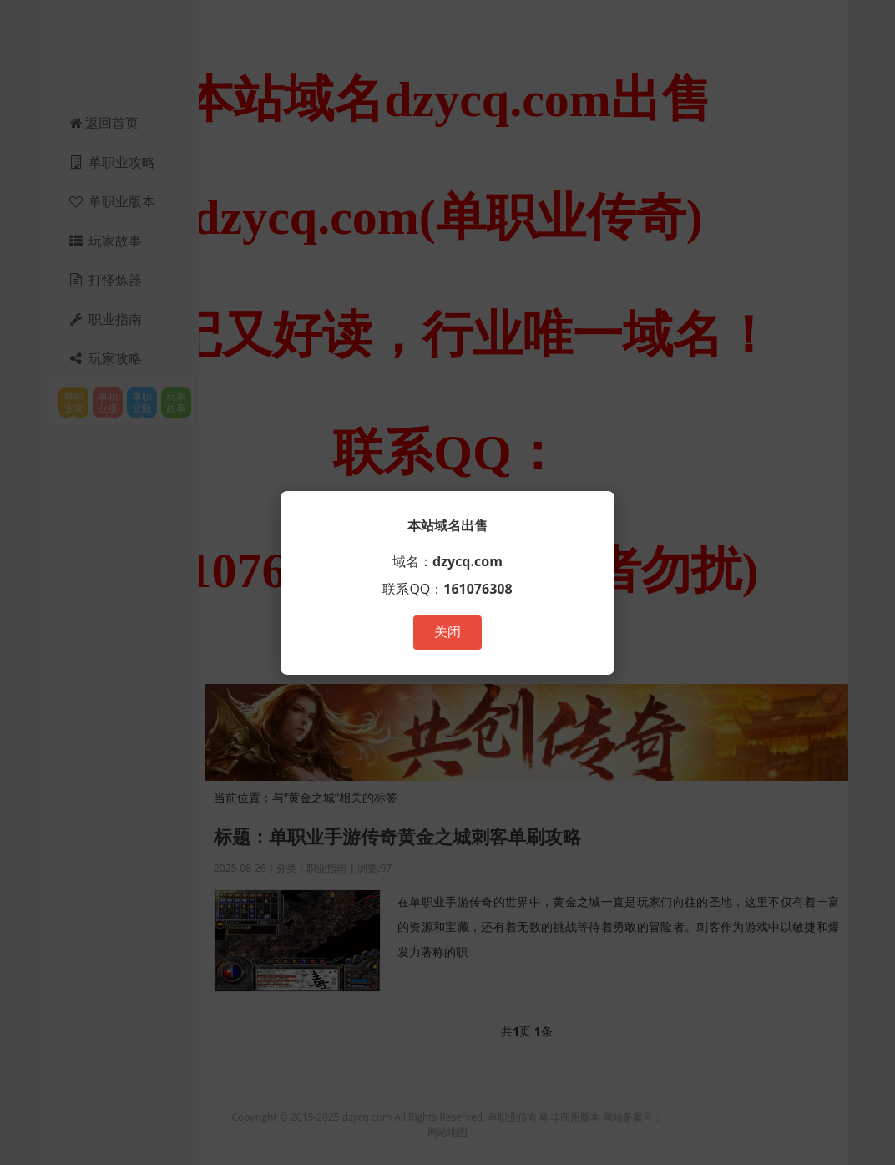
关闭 (447, 632)
